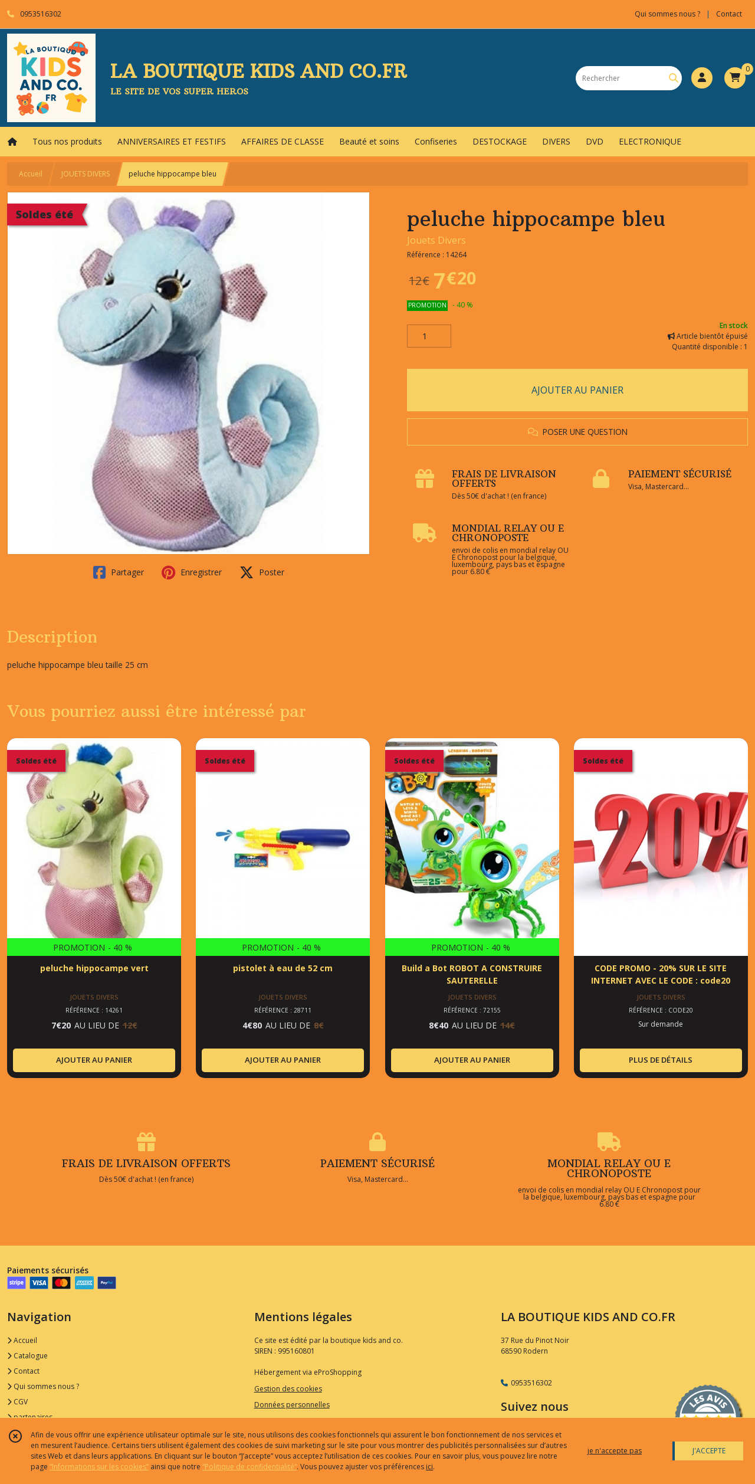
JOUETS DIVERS (85, 174)
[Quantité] (429, 336)
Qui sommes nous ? (43, 1386)
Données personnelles (292, 1405)
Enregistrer (192, 572)
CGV (17, 1402)
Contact (729, 14)
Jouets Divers (436, 240)
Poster (261, 572)
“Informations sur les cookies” (99, 1467)
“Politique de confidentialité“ (249, 1467)
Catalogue (27, 1356)
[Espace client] (702, 78)
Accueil (30, 174)
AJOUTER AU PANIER (577, 390)
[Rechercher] (673, 78)
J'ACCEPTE (709, 1451)
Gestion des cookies (288, 1389)
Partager (118, 572)
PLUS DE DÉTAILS (660, 1059)
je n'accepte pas (614, 1451)
